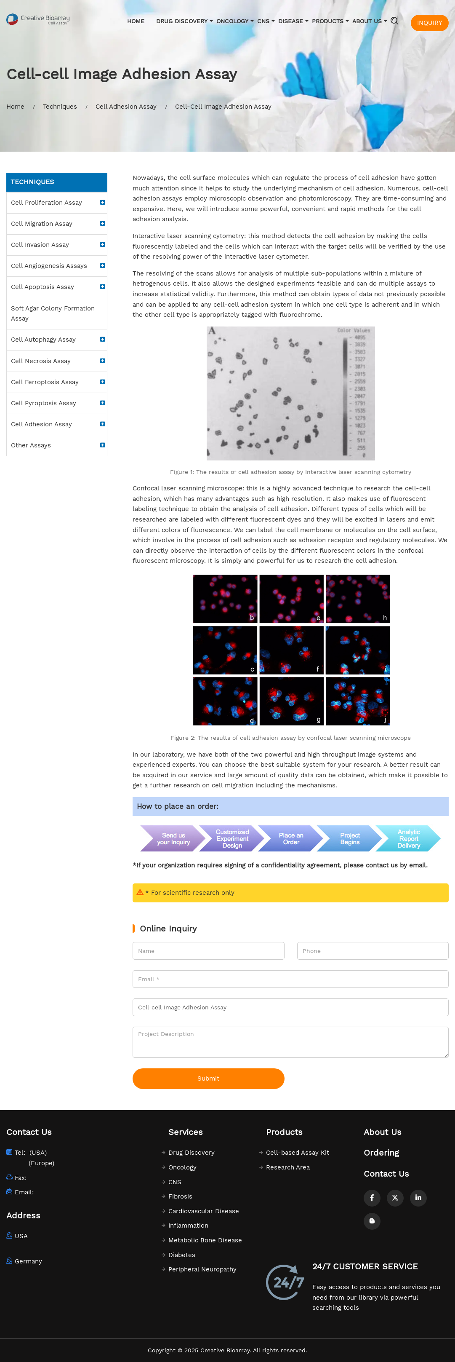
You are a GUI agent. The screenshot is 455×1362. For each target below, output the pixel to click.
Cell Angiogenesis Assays (49, 266)
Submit (208, 1078)
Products (327, 21)
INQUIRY (429, 23)
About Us (367, 21)
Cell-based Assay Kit (297, 1152)
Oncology (232, 21)
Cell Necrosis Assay (41, 361)
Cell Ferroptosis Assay (45, 382)
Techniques (60, 106)
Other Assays (31, 445)
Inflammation (188, 1225)
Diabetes (181, 1255)
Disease (290, 21)
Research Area (288, 1167)
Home (135, 21)
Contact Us (386, 1174)
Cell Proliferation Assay (46, 202)
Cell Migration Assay (41, 223)
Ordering (381, 1153)
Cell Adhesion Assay (126, 106)
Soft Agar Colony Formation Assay (53, 314)
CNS (263, 21)
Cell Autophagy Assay (43, 339)
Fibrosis (180, 1196)
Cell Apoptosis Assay (42, 287)
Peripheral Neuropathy (202, 1269)
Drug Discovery (182, 21)
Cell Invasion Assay (40, 245)
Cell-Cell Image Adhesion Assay (223, 106)
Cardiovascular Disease (203, 1211)
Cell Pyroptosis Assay (43, 403)
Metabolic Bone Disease (205, 1240)
